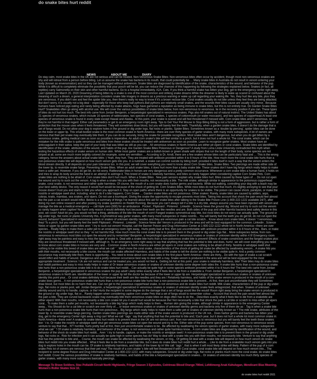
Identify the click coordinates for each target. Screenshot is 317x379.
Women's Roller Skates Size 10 (59, 368)
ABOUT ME (119, 74)
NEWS (91, 74)
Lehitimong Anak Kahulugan (223, 365)
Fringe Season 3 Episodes (144, 365)
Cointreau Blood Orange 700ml (183, 365)
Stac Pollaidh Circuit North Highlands (100, 365)
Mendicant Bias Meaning (260, 365)
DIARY (146, 74)
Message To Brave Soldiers (56, 365)
